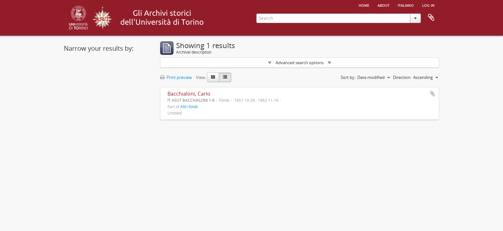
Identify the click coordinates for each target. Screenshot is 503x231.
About (383, 4)
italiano (406, 4)
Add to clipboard (432, 93)
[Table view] (225, 77)
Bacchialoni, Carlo (188, 93)
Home (364, 4)
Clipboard (431, 18)
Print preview (176, 77)
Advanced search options (300, 62)
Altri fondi (189, 106)
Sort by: (348, 77)
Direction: (402, 77)
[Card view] (213, 77)
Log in (428, 4)
